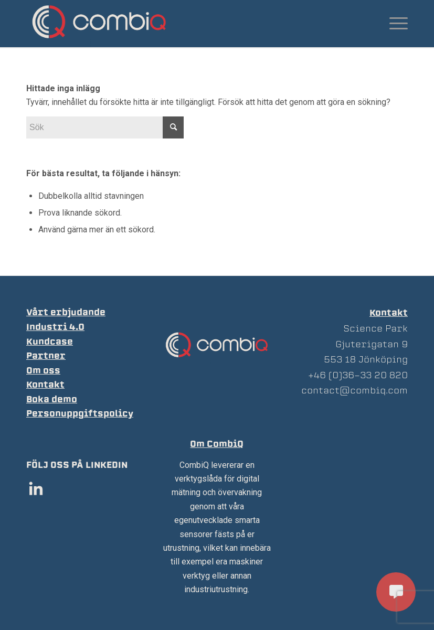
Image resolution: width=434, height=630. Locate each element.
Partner (46, 356)
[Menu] (393, 23)
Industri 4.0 (55, 327)
